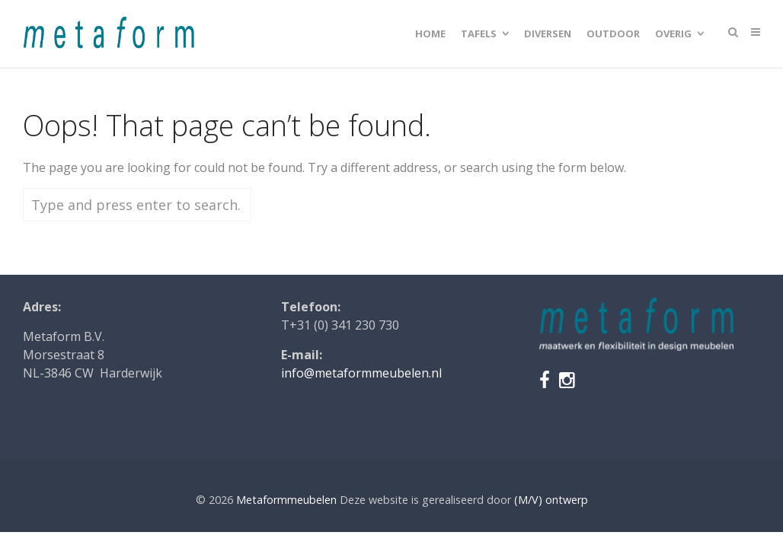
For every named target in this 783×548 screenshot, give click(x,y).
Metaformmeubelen (286, 499)
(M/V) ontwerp (551, 499)
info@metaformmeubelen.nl (361, 373)
